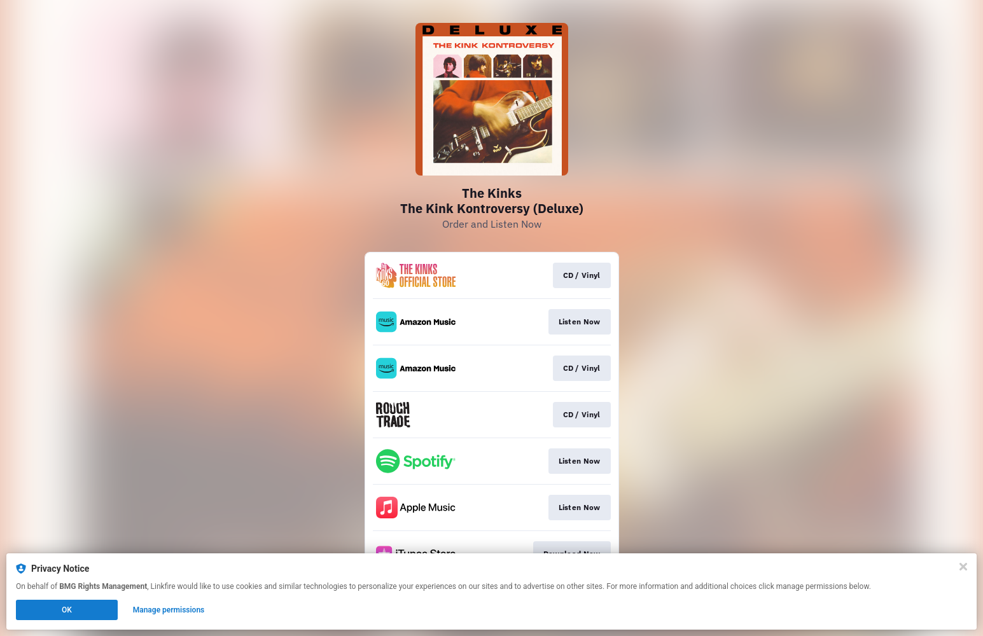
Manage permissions (169, 609)
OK (67, 609)
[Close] (963, 566)
